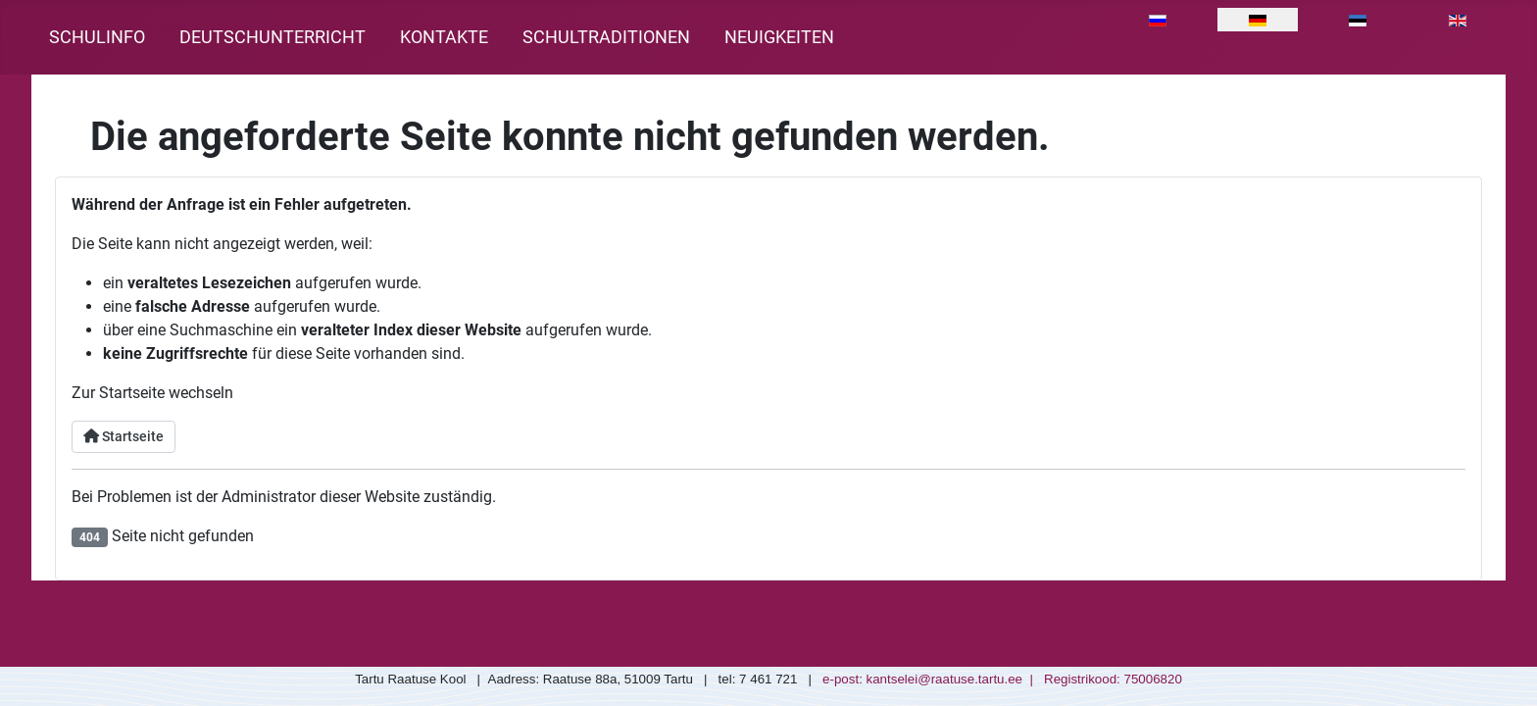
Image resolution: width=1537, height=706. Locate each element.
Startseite (123, 437)
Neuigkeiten (779, 37)
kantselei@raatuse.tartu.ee (945, 679)
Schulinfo (97, 37)
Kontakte (444, 37)
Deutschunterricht (272, 37)
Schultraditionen (606, 37)
